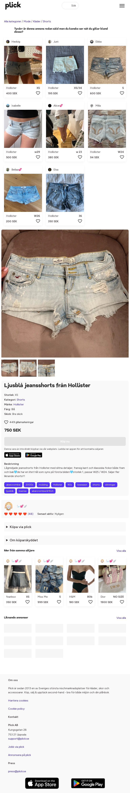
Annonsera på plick (19, 755)
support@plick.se (18, 738)
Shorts (47, 21)
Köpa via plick (20, 527)
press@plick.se (17, 771)
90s (70, 484)
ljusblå (9, 491)
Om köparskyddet (24, 540)
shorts (96, 484)
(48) (30, 513)
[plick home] (13, 5)
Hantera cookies (18, 700)
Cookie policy (16, 708)
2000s (29, 484)
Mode (27, 21)
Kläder (36, 21)
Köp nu (65, 441)
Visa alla (121, 550)
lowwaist (82, 484)
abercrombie (13, 484)
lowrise (22, 491)
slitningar (110, 484)
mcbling (43, 484)
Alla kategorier (12, 21)
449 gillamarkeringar (21, 422)
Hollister (18, 404)
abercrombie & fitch (42, 491)
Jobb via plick (16, 746)
